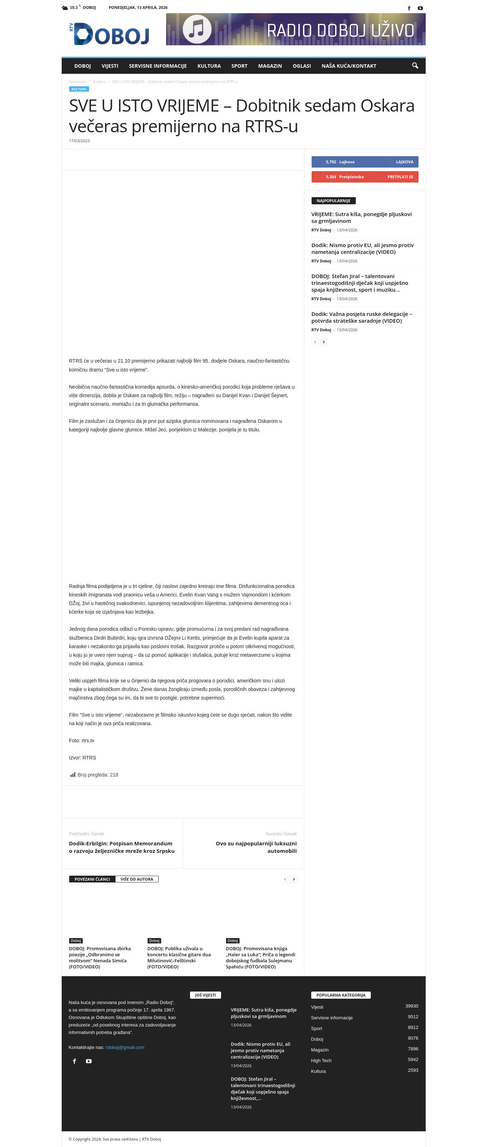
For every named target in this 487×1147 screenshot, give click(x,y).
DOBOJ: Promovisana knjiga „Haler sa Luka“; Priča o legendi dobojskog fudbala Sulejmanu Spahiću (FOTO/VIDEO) (261, 957)
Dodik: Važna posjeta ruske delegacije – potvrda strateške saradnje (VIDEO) (362, 317)
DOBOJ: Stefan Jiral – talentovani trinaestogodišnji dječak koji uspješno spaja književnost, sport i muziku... (360, 282)
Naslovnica (78, 81)
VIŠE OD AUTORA (137, 879)
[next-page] (293, 879)
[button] (415, 66)
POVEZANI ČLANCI (92, 879)
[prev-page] (285, 879)
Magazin (270, 65)
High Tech (321, 1060)
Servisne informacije (158, 65)
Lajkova (404, 161)
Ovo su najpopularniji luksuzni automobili (256, 847)
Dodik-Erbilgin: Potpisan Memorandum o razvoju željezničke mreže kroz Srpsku (122, 847)
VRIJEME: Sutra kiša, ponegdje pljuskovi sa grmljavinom (362, 217)
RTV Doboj (322, 229)
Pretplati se (401, 176)
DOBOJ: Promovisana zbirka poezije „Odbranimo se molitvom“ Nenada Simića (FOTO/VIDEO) (100, 957)
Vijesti (110, 65)
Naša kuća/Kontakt (349, 65)
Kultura (209, 65)
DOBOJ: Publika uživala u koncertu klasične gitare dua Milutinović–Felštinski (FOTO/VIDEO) (179, 957)
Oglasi (302, 65)
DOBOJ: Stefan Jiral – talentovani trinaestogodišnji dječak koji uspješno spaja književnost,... (263, 1088)
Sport (239, 65)
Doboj (83, 65)
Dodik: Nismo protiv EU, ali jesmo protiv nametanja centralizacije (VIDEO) (363, 248)
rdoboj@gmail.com (125, 1047)
